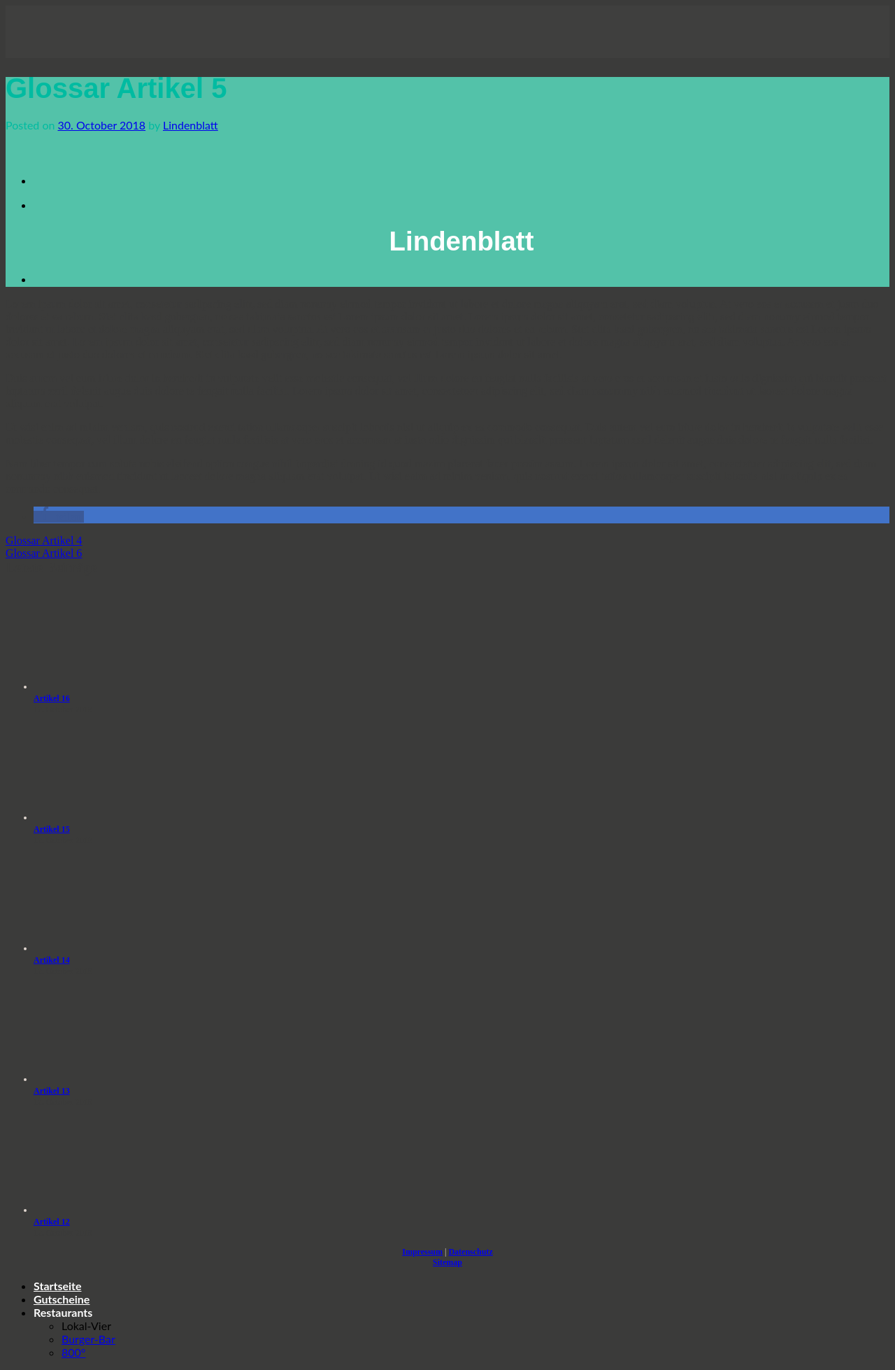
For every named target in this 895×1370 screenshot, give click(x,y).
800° (73, 1352)
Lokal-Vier (86, 1325)
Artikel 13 (52, 1091)
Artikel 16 (52, 698)
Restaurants (63, 1312)
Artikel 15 (52, 829)
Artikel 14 (52, 960)
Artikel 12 (52, 1222)
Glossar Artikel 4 (44, 540)
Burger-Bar (88, 1339)
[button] (59, 517)
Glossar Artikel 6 (44, 553)
